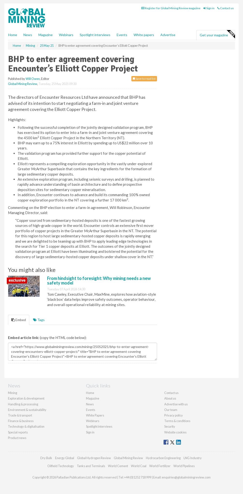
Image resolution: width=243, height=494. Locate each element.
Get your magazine (217, 34)
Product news (17, 438)
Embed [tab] (18, 320)
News (90, 404)
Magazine (45, 35)
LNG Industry (193, 458)
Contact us (225, 8)
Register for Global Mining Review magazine (170, 8)
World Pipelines (184, 466)
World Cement (118, 466)
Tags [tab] (39, 320)
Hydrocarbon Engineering (163, 458)
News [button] (27, 35)
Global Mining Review (22, 84)
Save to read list (144, 78)
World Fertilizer (160, 466)
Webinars (66, 35)
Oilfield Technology (60, 466)
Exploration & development (26, 398)
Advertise (167, 35)
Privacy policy (173, 415)
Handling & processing (23, 404)
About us (170, 398)
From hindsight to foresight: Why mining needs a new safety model (99, 281)
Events (122, 35)
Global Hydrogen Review (94, 458)
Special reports (18, 432)
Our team (170, 410)
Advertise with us (176, 404)
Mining (12, 393)
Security (169, 426)
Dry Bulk (46, 458)
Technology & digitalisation (26, 426)
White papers (144, 35)
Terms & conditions (177, 421)
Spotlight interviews (95, 35)
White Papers (95, 415)
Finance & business (21, 421)
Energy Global (64, 458)
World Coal (138, 466)
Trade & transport (20, 415)
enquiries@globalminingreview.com (186, 477)
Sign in (208, 8)
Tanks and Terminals (91, 466)
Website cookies (175, 432)
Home (12, 35)
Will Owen (33, 79)
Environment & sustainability (27, 410)
